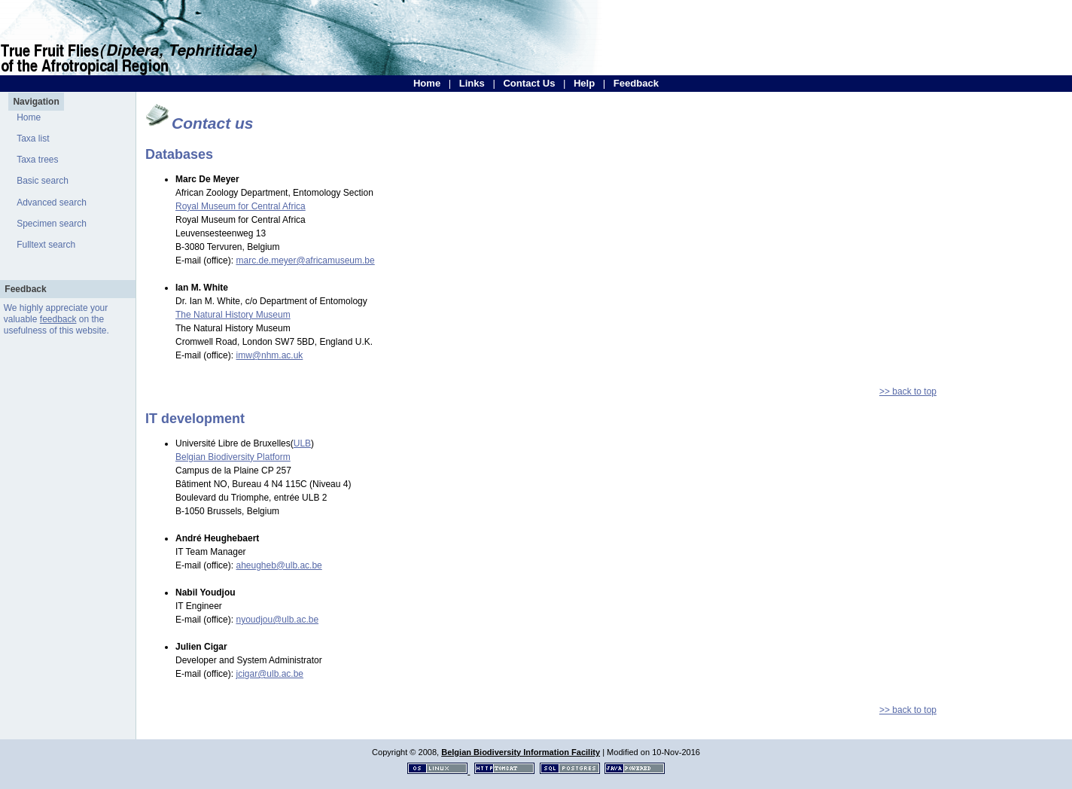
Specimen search (52, 223)
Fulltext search (46, 244)
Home (426, 83)
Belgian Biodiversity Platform (233, 457)
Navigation (36, 101)
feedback (58, 319)
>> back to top (907, 391)
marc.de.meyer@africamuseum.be (305, 260)
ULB (302, 443)
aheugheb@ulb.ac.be (278, 565)
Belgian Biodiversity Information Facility (520, 752)
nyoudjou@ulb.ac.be (277, 619)
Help (584, 83)
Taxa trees (37, 159)
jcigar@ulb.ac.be (269, 674)
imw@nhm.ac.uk (269, 355)
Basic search (43, 180)
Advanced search (52, 202)
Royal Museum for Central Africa (240, 206)
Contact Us (529, 83)
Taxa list (33, 138)
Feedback (636, 83)
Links (472, 83)
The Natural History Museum (233, 314)
